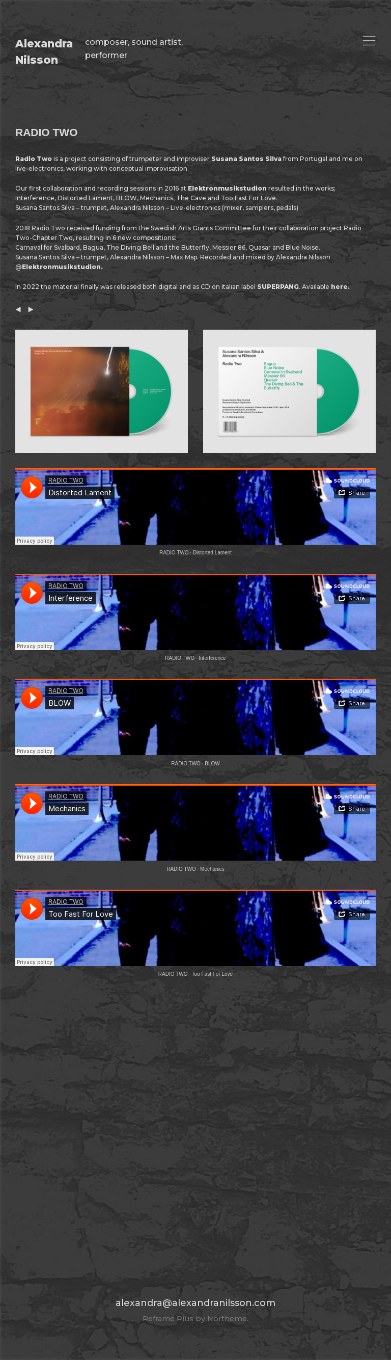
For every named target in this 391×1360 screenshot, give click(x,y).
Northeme (227, 1318)
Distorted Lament (212, 552)
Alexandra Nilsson (44, 51)
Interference (212, 658)
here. (340, 286)
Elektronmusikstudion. (62, 267)
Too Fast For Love (212, 974)
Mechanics (212, 869)
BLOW (212, 763)
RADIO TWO (174, 552)
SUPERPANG (278, 286)
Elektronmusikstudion (227, 188)
